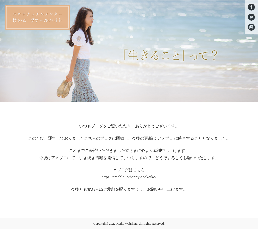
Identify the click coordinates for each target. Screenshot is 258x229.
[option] (129, 51)
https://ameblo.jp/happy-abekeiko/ (129, 177)
